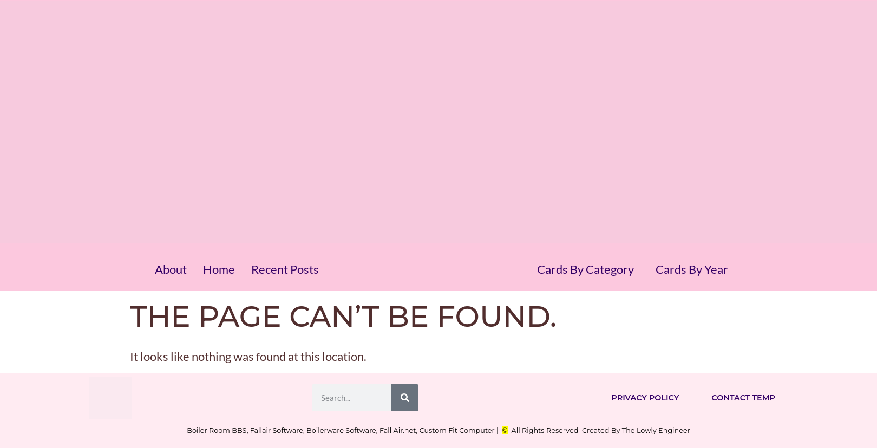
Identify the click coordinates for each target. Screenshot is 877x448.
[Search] (404, 397)
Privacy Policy (645, 398)
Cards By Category (585, 269)
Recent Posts (285, 269)
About (171, 269)
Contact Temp (743, 398)
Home (219, 269)
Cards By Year (692, 269)
